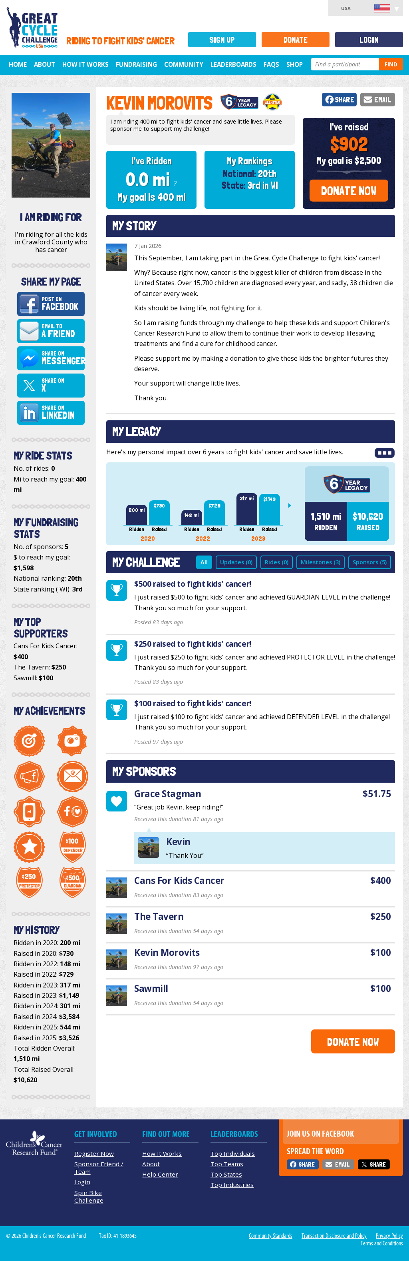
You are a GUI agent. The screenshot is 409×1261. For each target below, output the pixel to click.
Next (293, 506)
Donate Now (349, 191)
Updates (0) (236, 562)
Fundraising (136, 64)
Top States (226, 1174)
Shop (294, 64)
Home (18, 64)
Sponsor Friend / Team (98, 1167)
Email (382, 99)
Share (344, 99)
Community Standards (270, 1235)
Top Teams (226, 1164)
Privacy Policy (389, 1235)
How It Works (85, 64)
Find (391, 64)
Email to (62, 331)
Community (183, 64)
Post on (62, 304)
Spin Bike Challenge (88, 1196)
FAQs (271, 64)
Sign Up (222, 40)
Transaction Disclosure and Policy (334, 1235)
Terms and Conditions (382, 1243)
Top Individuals (232, 1153)
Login (369, 40)
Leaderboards (233, 64)
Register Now (94, 1153)
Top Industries (232, 1185)
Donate (296, 40)
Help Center (160, 1174)
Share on (63, 358)
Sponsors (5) (370, 562)
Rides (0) (276, 562)
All (204, 562)
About (44, 64)
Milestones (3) (320, 562)
